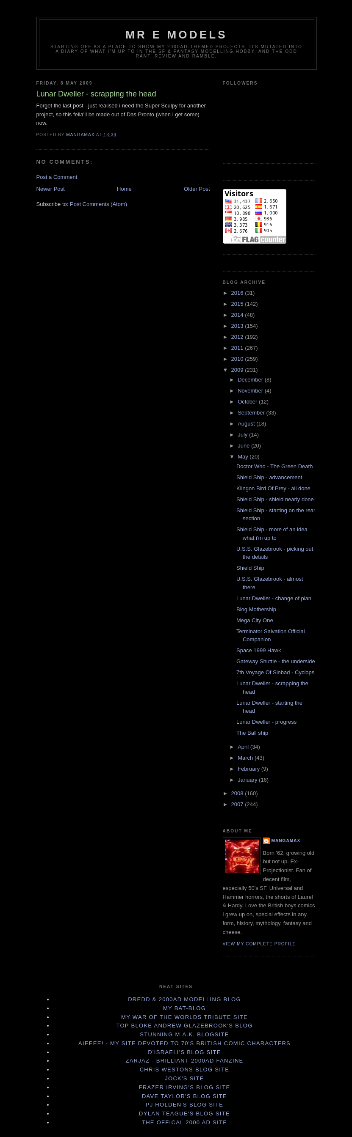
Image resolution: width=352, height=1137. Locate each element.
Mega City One (254, 620)
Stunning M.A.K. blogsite (184, 1034)
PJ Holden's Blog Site (185, 1104)
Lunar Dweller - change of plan (273, 598)
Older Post (197, 189)
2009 (238, 370)
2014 (238, 315)
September (252, 412)
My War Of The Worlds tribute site (184, 1017)
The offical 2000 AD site (184, 1122)
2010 (238, 359)
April (244, 747)
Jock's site (184, 1078)
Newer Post (50, 189)
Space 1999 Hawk (258, 650)
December (251, 379)
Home (124, 189)
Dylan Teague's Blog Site (184, 1113)
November (251, 390)
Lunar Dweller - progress (266, 722)
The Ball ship (252, 733)
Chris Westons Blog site (185, 1069)
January (248, 780)
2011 (238, 348)
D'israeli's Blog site (184, 1052)
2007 (238, 804)
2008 (238, 793)
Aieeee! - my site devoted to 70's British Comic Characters (184, 1043)
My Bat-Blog (184, 1008)
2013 (238, 326)
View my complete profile (259, 944)
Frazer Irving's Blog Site (184, 1087)
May (243, 456)
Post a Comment (57, 177)
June (244, 445)
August (247, 423)
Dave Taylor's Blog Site (184, 1096)
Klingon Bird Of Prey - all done (273, 488)
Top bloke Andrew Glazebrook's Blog (184, 1025)
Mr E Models (176, 34)
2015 (238, 304)
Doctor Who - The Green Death (274, 466)
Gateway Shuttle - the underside (275, 661)
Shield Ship (250, 568)
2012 (238, 337)
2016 (238, 293)
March (246, 758)
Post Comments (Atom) (98, 204)
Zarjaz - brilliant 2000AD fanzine (184, 1060)
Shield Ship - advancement (269, 477)
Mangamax (286, 840)
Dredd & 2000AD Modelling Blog (184, 999)
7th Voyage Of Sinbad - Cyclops (275, 672)
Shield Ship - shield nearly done (275, 499)
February (249, 769)
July (243, 434)
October (248, 401)
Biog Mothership (256, 609)
